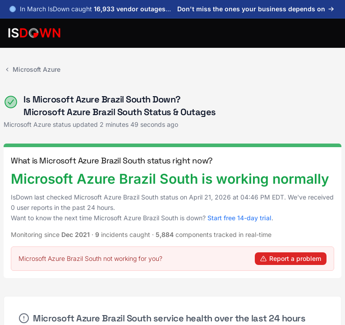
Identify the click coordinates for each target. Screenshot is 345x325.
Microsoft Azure (32, 69)
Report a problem (290, 258)
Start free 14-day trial (239, 218)
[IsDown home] (34, 33)
